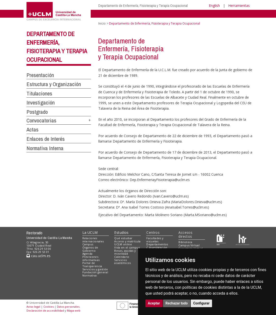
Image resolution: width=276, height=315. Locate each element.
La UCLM (90, 232)
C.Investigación (156, 247)
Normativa (89, 275)
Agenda (87, 253)
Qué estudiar (123, 238)
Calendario (121, 257)
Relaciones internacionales (93, 239)
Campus (87, 244)
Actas (32, 129)
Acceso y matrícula (127, 241)
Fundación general (95, 272)
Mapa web (73, 310)
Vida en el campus (127, 247)
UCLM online (123, 244)
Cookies (48, 306)
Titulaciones (39, 93)
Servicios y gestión (95, 269)
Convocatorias (41, 120)
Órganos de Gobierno (90, 249)
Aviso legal (33, 306)
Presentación (40, 75)
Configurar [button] (201, 303)
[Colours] (242, 239)
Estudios (121, 232)
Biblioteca (185, 242)
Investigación (40, 102)
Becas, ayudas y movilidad (125, 252)
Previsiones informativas (91, 258)
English (214, 5)
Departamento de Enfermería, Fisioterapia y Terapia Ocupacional (143, 5)
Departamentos (157, 244)
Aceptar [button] (154, 303)
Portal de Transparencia (92, 264)
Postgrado (37, 112)
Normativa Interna (44, 148)
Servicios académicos (122, 261)
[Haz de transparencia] (221, 239)
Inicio (102, 23)
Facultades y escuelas (154, 239)
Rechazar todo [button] (176, 303)
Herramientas (239, 5)
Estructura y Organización (53, 84)
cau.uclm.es (38, 255)
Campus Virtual (189, 245)
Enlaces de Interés (45, 139)
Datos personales (68, 306)
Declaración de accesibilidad (45, 310)
